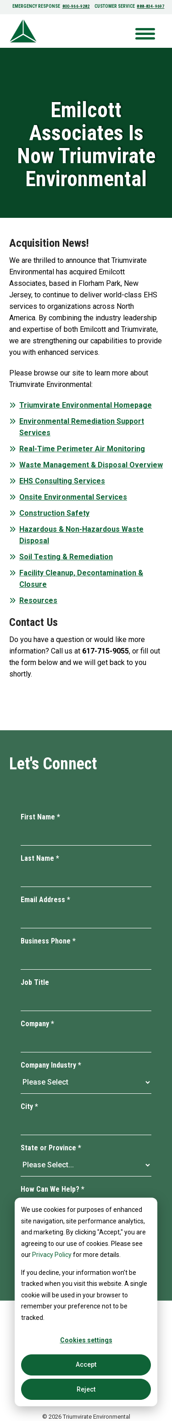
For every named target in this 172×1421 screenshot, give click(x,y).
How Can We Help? (52, 1189)
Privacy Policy (52, 1254)
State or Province (51, 1147)
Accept (86, 1364)
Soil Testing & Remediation (66, 556)
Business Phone (48, 941)
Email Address (45, 899)
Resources (38, 600)
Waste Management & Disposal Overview (91, 464)
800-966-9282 (76, 6)
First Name (40, 817)
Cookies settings (86, 1340)
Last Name (40, 858)
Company (37, 1023)
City (29, 1106)
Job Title (35, 982)
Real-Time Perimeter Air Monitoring (82, 448)
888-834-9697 (149, 6)
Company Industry (51, 1065)
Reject (86, 1389)
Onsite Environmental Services (73, 497)
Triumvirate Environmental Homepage (85, 405)
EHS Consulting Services (62, 481)
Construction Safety (54, 513)
